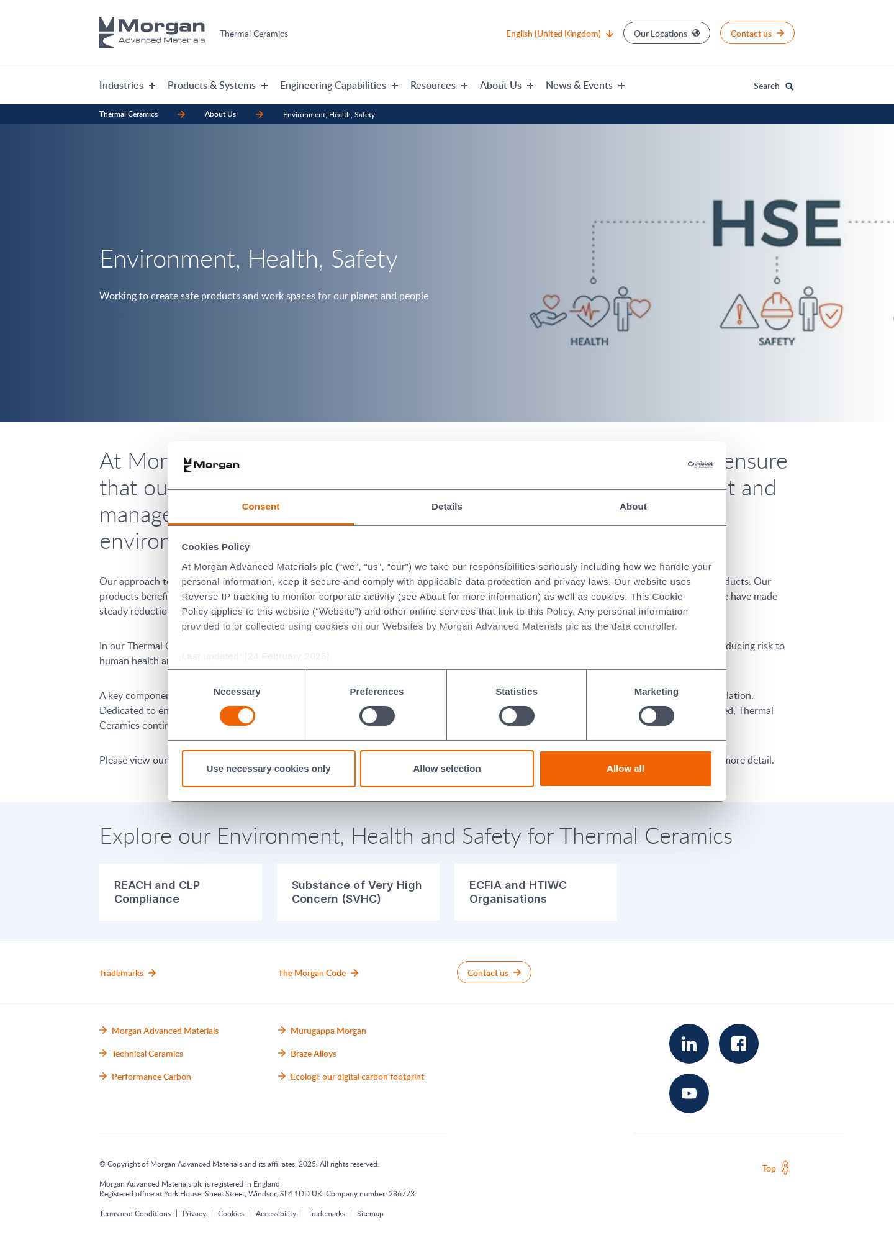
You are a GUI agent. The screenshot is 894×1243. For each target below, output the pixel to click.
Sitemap (370, 1213)
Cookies (231, 1213)
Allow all (625, 768)
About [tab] (633, 506)
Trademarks (326, 1213)
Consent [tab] (261, 506)
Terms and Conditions (135, 1213)
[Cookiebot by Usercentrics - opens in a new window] (658, 465)
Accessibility (276, 1213)
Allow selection (447, 768)
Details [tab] (447, 506)
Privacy (194, 1213)
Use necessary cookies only (268, 768)
